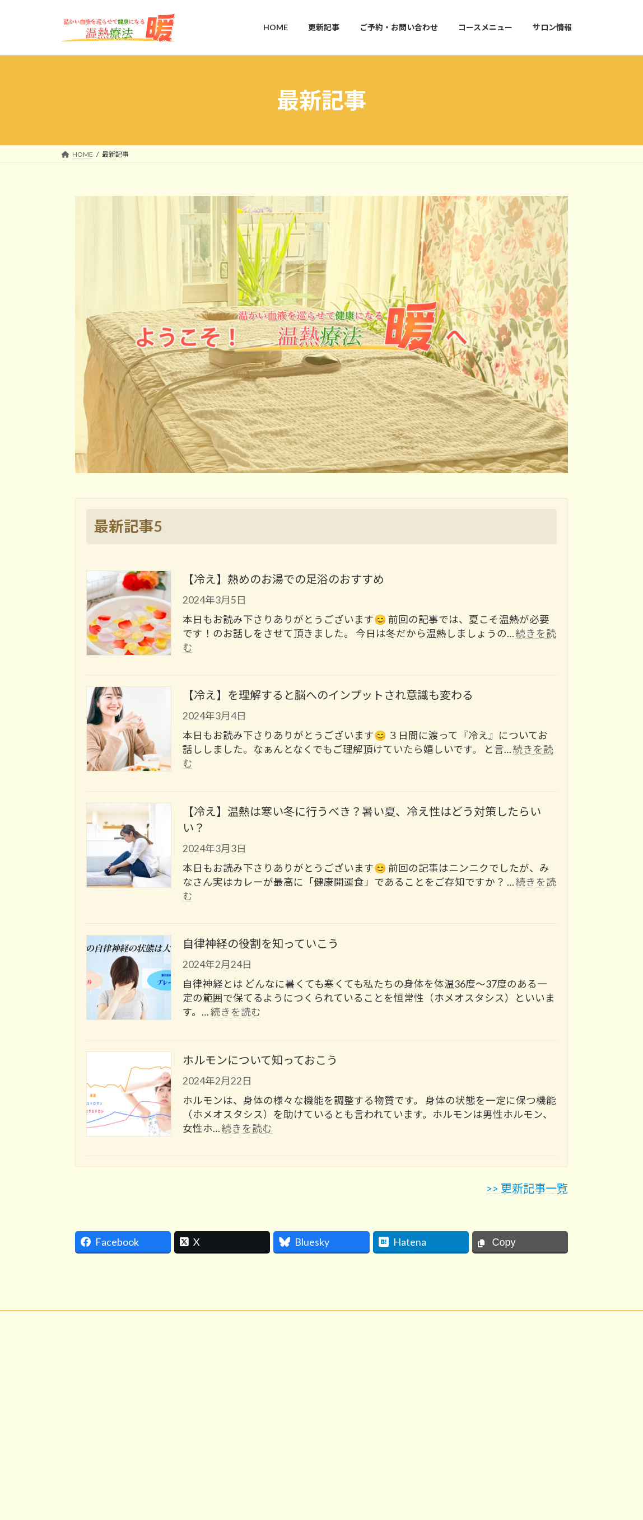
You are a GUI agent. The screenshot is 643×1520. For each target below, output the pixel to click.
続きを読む (236, 1014)
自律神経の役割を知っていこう (261, 945)
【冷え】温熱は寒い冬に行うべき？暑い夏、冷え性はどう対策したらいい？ (362, 821)
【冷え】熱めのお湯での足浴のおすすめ (283, 580)
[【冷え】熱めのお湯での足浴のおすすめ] (128, 616)
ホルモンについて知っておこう (260, 1061)
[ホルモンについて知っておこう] (128, 1096)
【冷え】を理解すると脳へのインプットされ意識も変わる (328, 697)
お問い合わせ (92, 1322)
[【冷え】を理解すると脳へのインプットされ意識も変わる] (128, 732)
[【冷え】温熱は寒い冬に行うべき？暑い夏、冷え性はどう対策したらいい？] (128, 848)
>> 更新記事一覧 (527, 1190)
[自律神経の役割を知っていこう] (128, 981)
